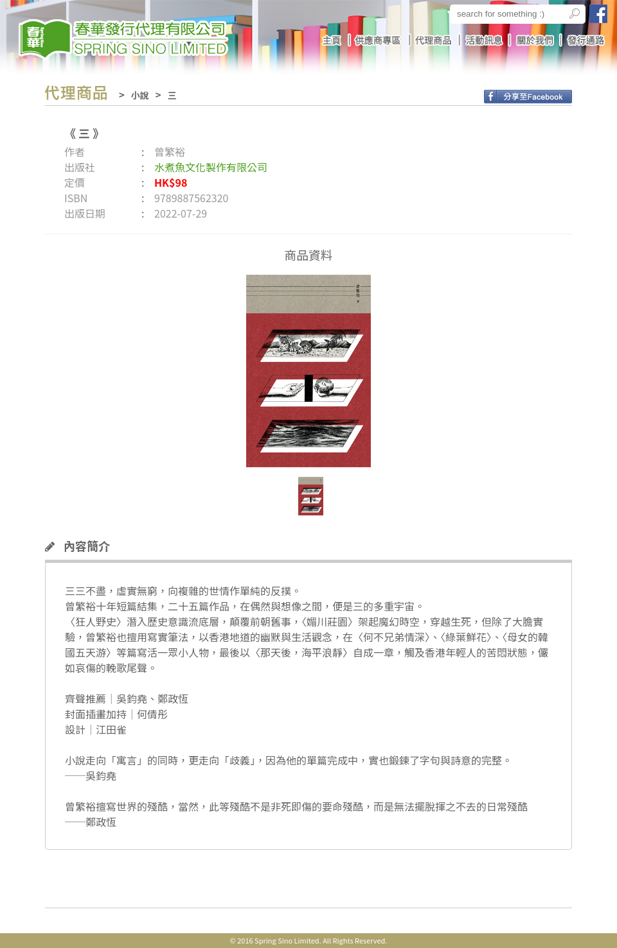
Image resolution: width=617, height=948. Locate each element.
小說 (140, 95)
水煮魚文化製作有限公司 (210, 167)
